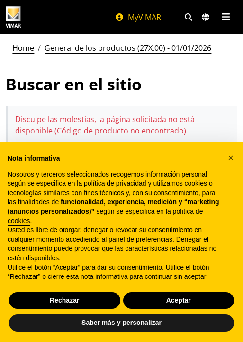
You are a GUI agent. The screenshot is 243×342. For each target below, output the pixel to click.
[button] (230, 157)
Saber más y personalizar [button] (121, 322)
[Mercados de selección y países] (205, 17)
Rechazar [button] (64, 300)
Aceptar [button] (178, 300)
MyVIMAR (138, 17)
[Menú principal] (225, 17)
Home (23, 48)
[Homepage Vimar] (13, 17)
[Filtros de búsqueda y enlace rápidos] (188, 17)
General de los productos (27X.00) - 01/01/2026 (128, 48)
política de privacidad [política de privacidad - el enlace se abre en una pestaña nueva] (115, 183)
